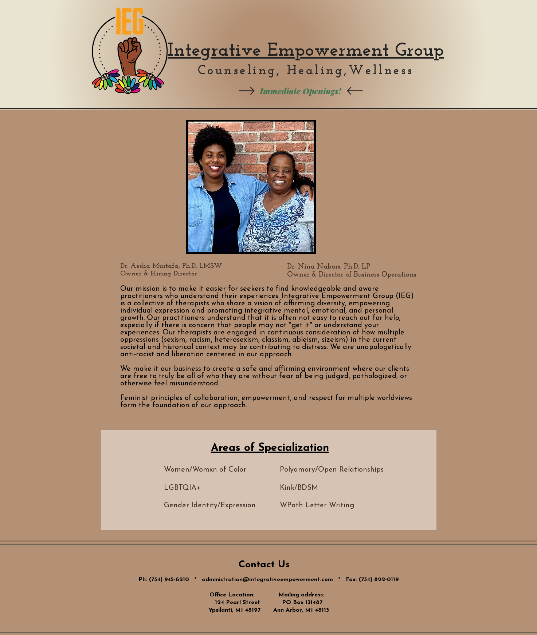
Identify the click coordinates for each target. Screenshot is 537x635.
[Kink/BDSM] (320, 488)
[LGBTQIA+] (205, 488)
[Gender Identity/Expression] (210, 505)
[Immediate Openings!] (300, 91)
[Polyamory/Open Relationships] (332, 470)
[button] (338, 505)
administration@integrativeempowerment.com (267, 580)
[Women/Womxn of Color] (222, 470)
